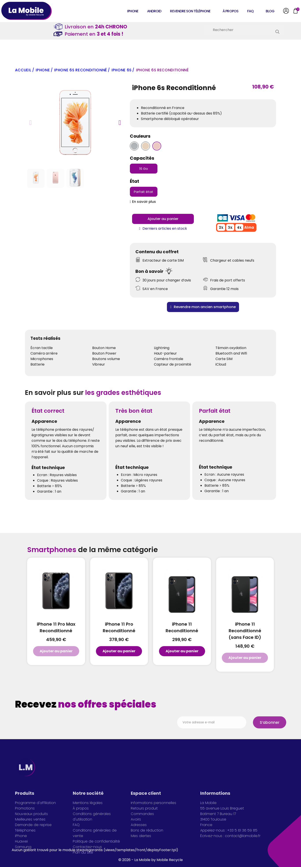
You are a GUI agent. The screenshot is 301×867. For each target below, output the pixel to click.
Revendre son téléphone (190, 11)
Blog (270, 11)
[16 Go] (143, 169)
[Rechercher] (243, 29)
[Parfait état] (143, 192)
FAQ (250, 11)
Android (154, 11)
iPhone (132, 11)
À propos (230, 11)
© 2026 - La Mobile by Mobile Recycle (150, 859)
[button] (30, 122)
